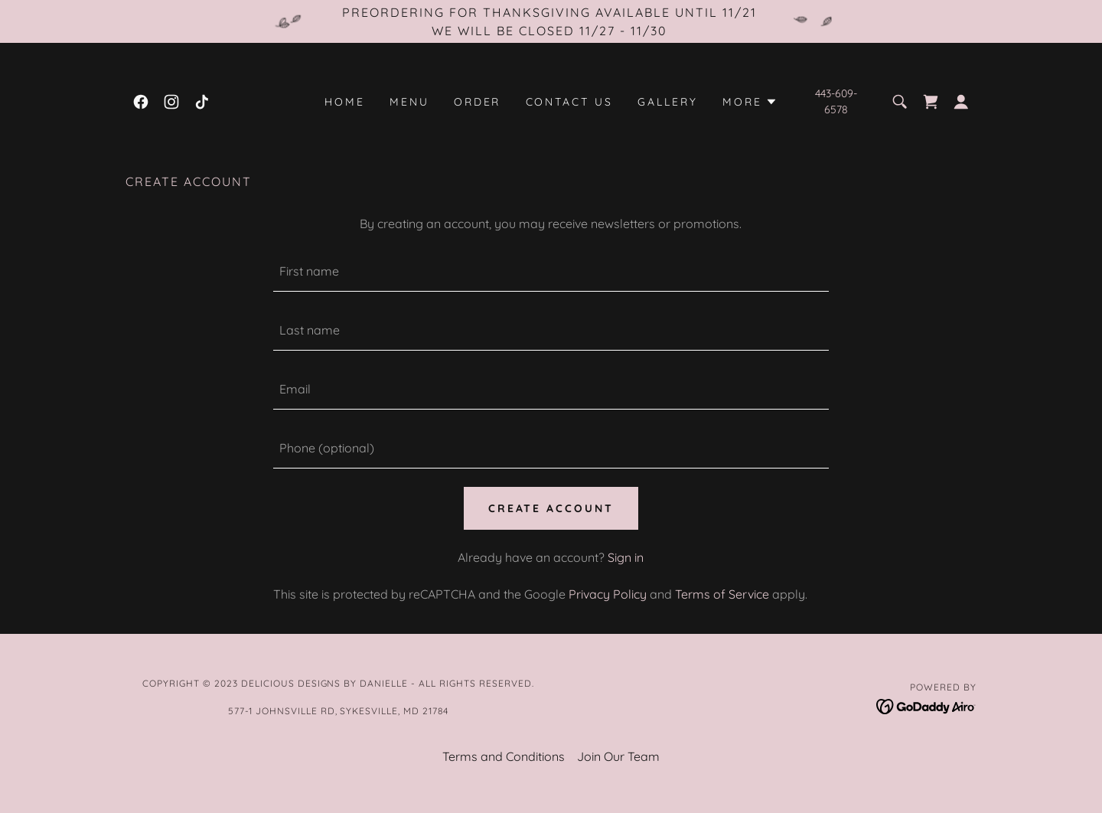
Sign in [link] (626, 557)
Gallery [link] (667, 102)
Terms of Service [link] (722, 594)
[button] (750, 102)
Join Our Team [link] (618, 756)
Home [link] (344, 102)
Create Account (551, 508)
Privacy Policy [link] (608, 594)
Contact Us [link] (570, 102)
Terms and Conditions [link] (503, 756)
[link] (141, 102)
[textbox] (550, 271)
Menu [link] (409, 102)
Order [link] (477, 102)
